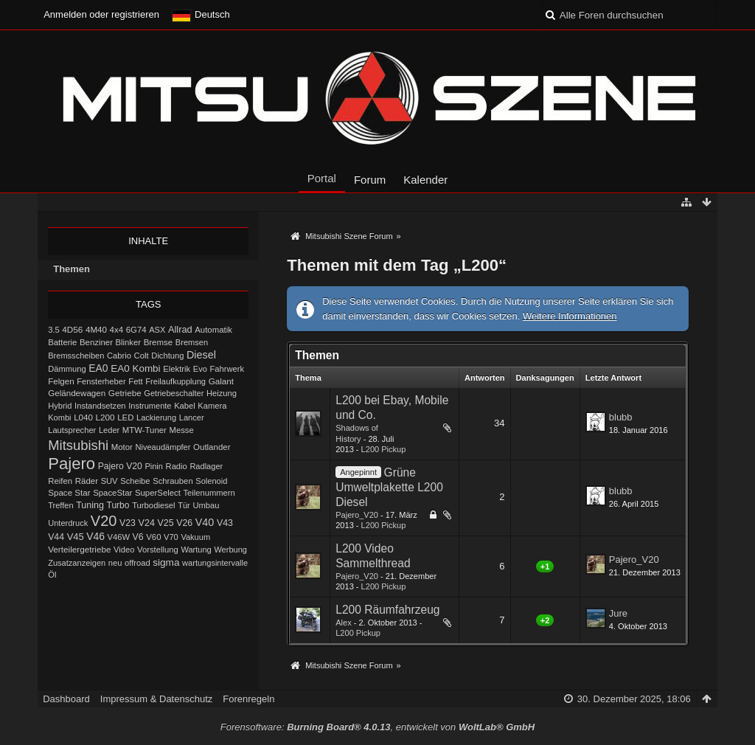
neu (115, 562)
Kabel (184, 405)
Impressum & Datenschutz (156, 698)
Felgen (61, 381)
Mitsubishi (78, 445)
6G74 (136, 329)
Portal (321, 178)
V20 (104, 521)
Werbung (230, 549)
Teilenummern (209, 492)
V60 (153, 537)
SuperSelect (158, 492)
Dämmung (67, 368)
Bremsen (191, 342)
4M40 (96, 329)
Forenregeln (248, 698)
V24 (147, 523)
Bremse (158, 342)
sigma (166, 562)
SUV (109, 481)
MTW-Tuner (144, 430)
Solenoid (211, 481)
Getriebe (125, 393)
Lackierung (156, 417)
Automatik (213, 329)
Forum (370, 179)
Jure (618, 613)
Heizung (221, 393)
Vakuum (195, 537)
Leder (109, 430)
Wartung (196, 549)
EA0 (98, 368)
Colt (140, 355)
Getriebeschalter (173, 393)
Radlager (206, 466)
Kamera (212, 405)
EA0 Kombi (135, 368)
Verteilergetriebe (79, 549)
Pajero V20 (120, 466)
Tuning (90, 505)
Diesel (201, 355)
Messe (182, 430)
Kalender (425, 179)
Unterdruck (68, 523)
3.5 (54, 329)
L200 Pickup (383, 449)
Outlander (211, 447)
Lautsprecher (72, 430)
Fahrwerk (226, 368)
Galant (221, 381)
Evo (200, 368)
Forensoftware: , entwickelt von (377, 726)
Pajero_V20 (356, 514)
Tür (184, 505)
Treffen (60, 505)
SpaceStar (112, 492)
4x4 (117, 329)
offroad (137, 562)
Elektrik (176, 368)
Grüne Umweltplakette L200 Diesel (389, 487)
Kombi (59, 417)
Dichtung (167, 355)
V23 (127, 523)
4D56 (72, 329)
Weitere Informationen (570, 316)
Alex (343, 622)
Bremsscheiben (76, 355)
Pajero (71, 463)
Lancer (191, 417)
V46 (95, 536)
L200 (105, 417)
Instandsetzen (99, 405)
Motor (122, 447)
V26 (184, 523)
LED (125, 417)
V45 (75, 536)
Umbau (205, 505)
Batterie (62, 342)
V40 (205, 522)
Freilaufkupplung (175, 381)
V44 (56, 537)
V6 (138, 537)
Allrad (180, 329)
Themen (71, 268)
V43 (225, 523)
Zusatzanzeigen (76, 562)
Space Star (69, 492)
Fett (135, 381)
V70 (171, 537)
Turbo (118, 505)
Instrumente (149, 405)
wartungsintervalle (215, 562)
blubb (621, 417)
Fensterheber (101, 381)
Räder (86, 481)
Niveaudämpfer (163, 447)
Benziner (96, 342)
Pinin (154, 466)
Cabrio (119, 355)
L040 (83, 417)
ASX (157, 329)
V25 (166, 523)
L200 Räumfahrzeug (387, 609)
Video (124, 549)
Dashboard (66, 698)
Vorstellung (157, 549)
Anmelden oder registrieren (101, 14)
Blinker (128, 342)
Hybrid (60, 405)
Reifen (60, 481)
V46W (119, 537)
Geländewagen (76, 393)
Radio (176, 466)
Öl (52, 574)
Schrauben (173, 481)
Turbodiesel (153, 505)
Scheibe (135, 481)
